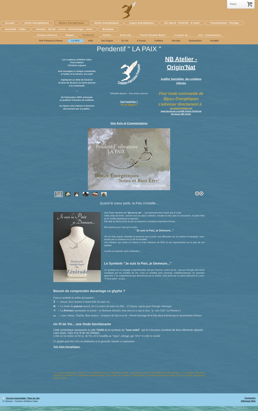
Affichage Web (248, 401)
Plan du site (33, 398)
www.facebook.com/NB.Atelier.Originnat (181, 111)
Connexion (250, 398)
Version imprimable (14, 398)
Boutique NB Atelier (181, 114)
